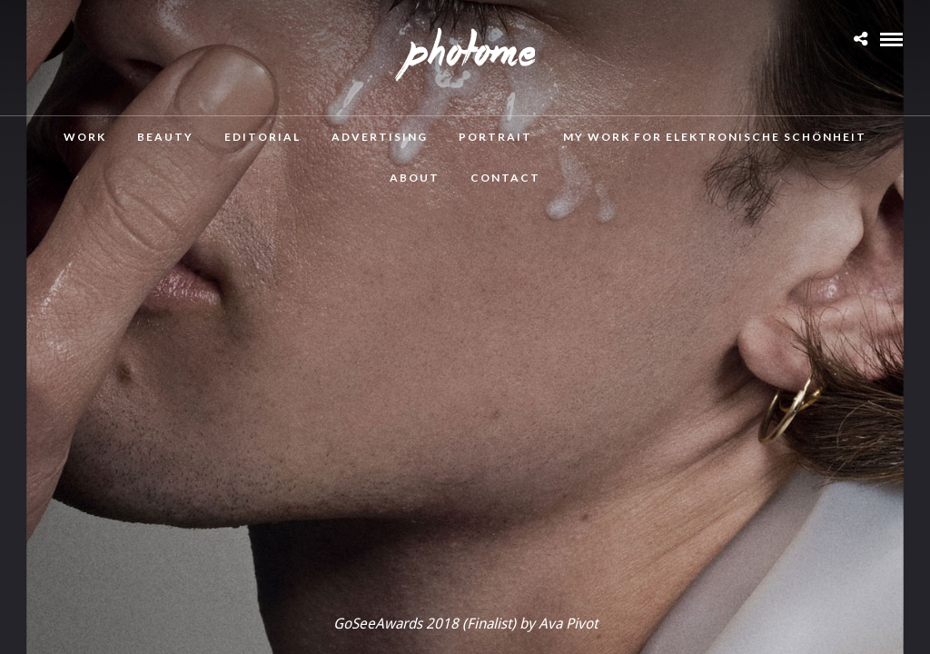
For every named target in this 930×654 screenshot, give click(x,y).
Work (85, 137)
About (415, 177)
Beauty (165, 137)
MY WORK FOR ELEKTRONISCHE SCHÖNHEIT (714, 137)
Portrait (495, 137)
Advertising (379, 137)
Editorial (262, 137)
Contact (505, 177)
